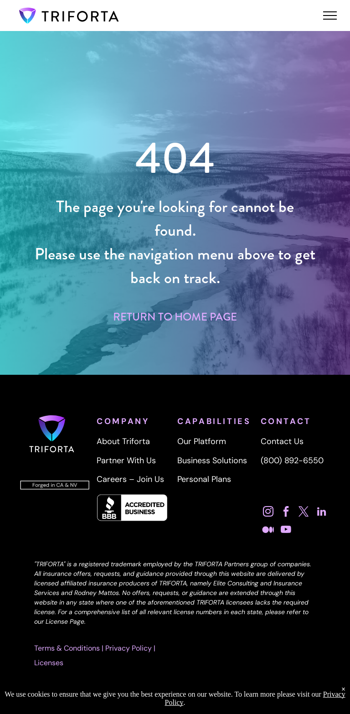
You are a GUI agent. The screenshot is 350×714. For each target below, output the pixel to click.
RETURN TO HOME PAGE (175, 317)
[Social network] (268, 530)
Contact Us (282, 441)
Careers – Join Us (130, 479)
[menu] (330, 15)
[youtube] (286, 530)
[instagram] (268, 513)
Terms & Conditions (67, 648)
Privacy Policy (128, 648)
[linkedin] (321, 513)
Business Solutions (212, 460)
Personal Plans (204, 479)
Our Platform (201, 441)
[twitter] (304, 513)
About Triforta (123, 441)
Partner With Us (126, 460)
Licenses (48, 662)
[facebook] (286, 513)
